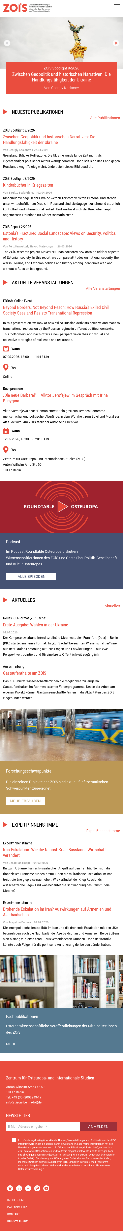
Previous (7, 43)
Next (116, 43)
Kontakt (13, 1214)
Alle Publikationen (105, 117)
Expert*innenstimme (103, 830)
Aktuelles (112, 605)
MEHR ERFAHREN (25, 800)
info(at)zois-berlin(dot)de (23, 1102)
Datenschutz (17, 1207)
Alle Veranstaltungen (103, 288)
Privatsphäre (17, 1221)
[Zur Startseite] (27, 8)
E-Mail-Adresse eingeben (27, 1126)
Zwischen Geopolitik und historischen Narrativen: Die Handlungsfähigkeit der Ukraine (61, 77)
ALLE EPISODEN (31, 576)
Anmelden (98, 1126)
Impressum (15, 1200)
